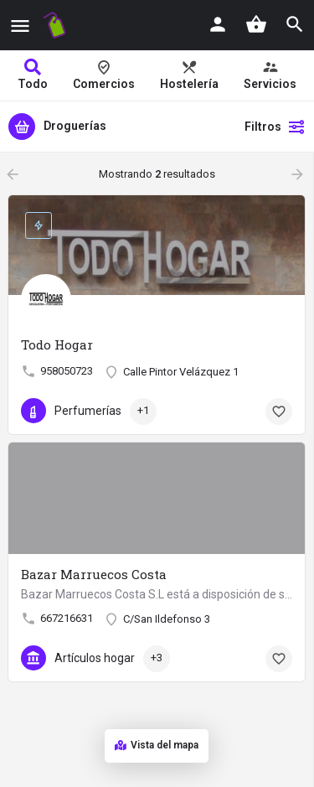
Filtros (275, 126)
